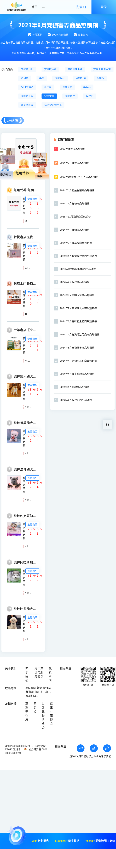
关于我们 (26, 674)
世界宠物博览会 (43, 715)
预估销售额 (24, 205)
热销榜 (12, 120)
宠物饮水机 (27, 69)
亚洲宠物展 (26, 711)
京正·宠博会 (51, 713)
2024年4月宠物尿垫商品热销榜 (77, 295)
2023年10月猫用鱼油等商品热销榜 (79, 176)
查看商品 (32, 198)
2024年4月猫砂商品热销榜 (74, 282)
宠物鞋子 (60, 78)
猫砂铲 (89, 96)
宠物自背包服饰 (102, 69)
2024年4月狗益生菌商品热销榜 (77, 190)
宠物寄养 (49, 96)
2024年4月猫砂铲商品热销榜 (76, 400)
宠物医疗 (70, 96)
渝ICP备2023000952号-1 (19, 746)
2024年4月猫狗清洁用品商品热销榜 (79, 334)
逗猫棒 (24, 78)
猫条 (41, 78)
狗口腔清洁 (27, 87)
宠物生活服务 (75, 69)
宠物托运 (81, 78)
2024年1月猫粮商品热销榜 (74, 203)
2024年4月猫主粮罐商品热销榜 (77, 373)
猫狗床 (87, 87)
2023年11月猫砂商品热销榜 (75, 216)
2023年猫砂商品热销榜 (72, 148)
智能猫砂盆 (27, 104)
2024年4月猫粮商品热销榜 (74, 229)
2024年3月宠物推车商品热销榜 (77, 347)
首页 (34, 7)
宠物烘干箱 (27, 96)
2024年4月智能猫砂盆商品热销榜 (78, 255)
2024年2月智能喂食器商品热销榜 (78, 308)
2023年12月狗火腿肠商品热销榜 (78, 269)
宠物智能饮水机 (53, 104)
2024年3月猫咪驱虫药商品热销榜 (78, 321)
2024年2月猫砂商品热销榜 (74, 162)
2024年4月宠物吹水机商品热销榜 (78, 360)
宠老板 (34, 707)
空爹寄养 (30, 360)
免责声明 (50, 674)
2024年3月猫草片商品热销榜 (76, 242)
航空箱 (48, 87)
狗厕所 (100, 78)
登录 (104, 7)
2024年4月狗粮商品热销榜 (74, 386)
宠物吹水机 (50, 69)
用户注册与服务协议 (39, 672)
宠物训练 (67, 87)
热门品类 (7, 69)
